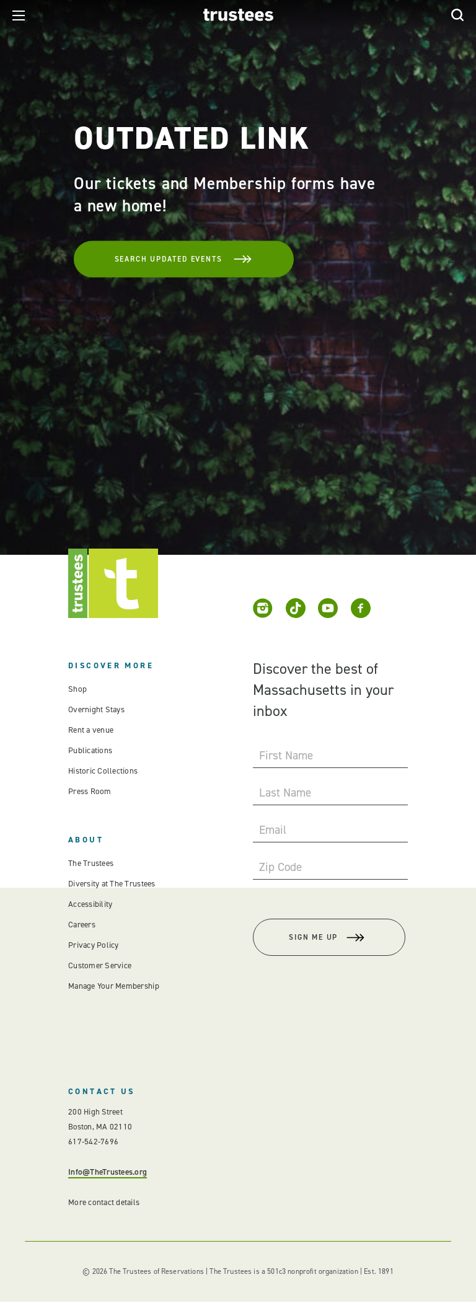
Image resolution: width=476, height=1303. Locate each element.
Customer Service (99, 965)
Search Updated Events (179, 258)
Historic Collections (102, 771)
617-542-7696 (93, 1142)
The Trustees (90, 863)
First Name (286, 755)
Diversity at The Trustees (112, 883)
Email (272, 829)
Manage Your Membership (113, 986)
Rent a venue (90, 730)
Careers (81, 924)
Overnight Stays (96, 709)
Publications (90, 750)
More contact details (103, 1203)
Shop (77, 689)
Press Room (89, 791)
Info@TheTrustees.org (107, 1173)
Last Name (285, 792)
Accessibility (90, 904)
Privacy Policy (93, 945)
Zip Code (280, 867)
